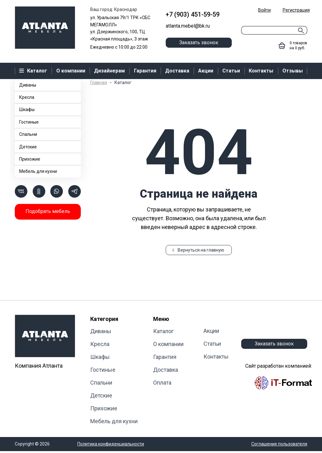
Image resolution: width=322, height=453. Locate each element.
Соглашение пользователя (279, 443)
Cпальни (28, 134)
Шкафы (27, 109)
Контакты (216, 356)
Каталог (163, 331)
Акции (211, 331)
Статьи (212, 343)
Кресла (26, 97)
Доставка (165, 369)
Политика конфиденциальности (110, 443)
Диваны (27, 85)
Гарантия (164, 357)
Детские (28, 146)
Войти (264, 10)
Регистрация (296, 10)
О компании (168, 344)
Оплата (162, 382)
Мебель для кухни (38, 171)
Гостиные (29, 122)
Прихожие (29, 159)
